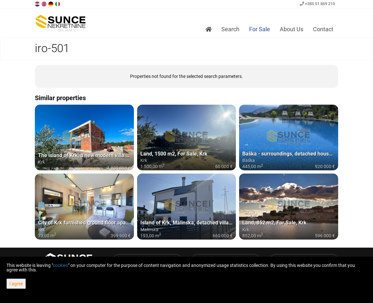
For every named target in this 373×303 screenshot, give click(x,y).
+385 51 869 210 (317, 3)
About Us (291, 29)
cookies (60, 265)
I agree (16, 283)
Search (230, 29)
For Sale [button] (259, 29)
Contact (323, 29)
